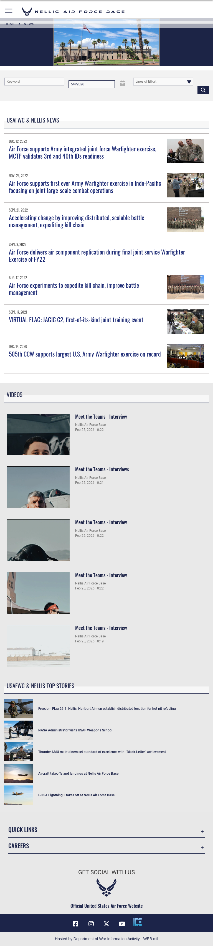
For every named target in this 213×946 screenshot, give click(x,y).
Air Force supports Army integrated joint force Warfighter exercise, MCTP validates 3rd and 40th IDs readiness (82, 152)
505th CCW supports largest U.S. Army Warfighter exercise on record (85, 353)
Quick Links (22, 829)
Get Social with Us (106, 872)
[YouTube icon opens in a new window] (122, 924)
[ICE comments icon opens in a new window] (137, 922)
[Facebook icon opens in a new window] (75, 924)
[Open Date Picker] (122, 83)
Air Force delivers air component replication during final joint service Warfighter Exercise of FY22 (97, 255)
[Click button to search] (203, 89)
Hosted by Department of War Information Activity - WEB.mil (106, 939)
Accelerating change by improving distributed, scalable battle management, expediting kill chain (76, 221)
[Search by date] (92, 84)
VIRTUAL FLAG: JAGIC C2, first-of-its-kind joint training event (76, 319)
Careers (18, 845)
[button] (9, 12)
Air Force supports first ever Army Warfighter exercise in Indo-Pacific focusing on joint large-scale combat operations (85, 187)
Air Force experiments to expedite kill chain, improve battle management (74, 289)
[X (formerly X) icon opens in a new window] (106, 924)
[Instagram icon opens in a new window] (91, 924)
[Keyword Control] (34, 81)
